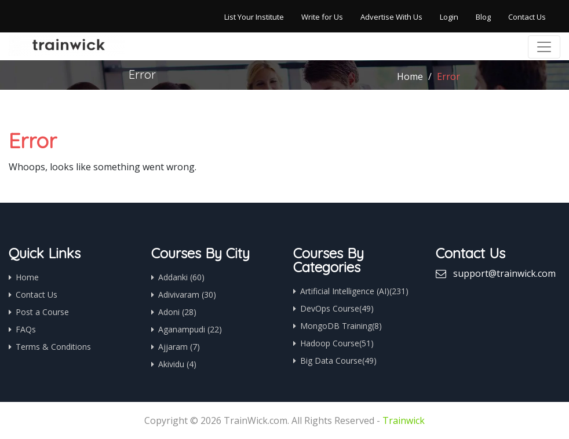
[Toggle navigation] (544, 46)
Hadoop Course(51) (337, 343)
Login (449, 17)
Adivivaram (187, 294)
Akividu (177, 364)
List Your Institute (254, 17)
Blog (483, 17)
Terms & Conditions (53, 346)
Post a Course (42, 311)
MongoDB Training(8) (341, 325)
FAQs (26, 329)
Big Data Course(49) (338, 360)
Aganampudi (190, 329)
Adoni (177, 311)
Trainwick (403, 420)
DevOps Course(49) (337, 308)
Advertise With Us (391, 17)
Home (410, 76)
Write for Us (322, 17)
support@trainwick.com (504, 273)
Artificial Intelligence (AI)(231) (354, 291)
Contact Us (527, 17)
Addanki (181, 277)
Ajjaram (179, 346)
